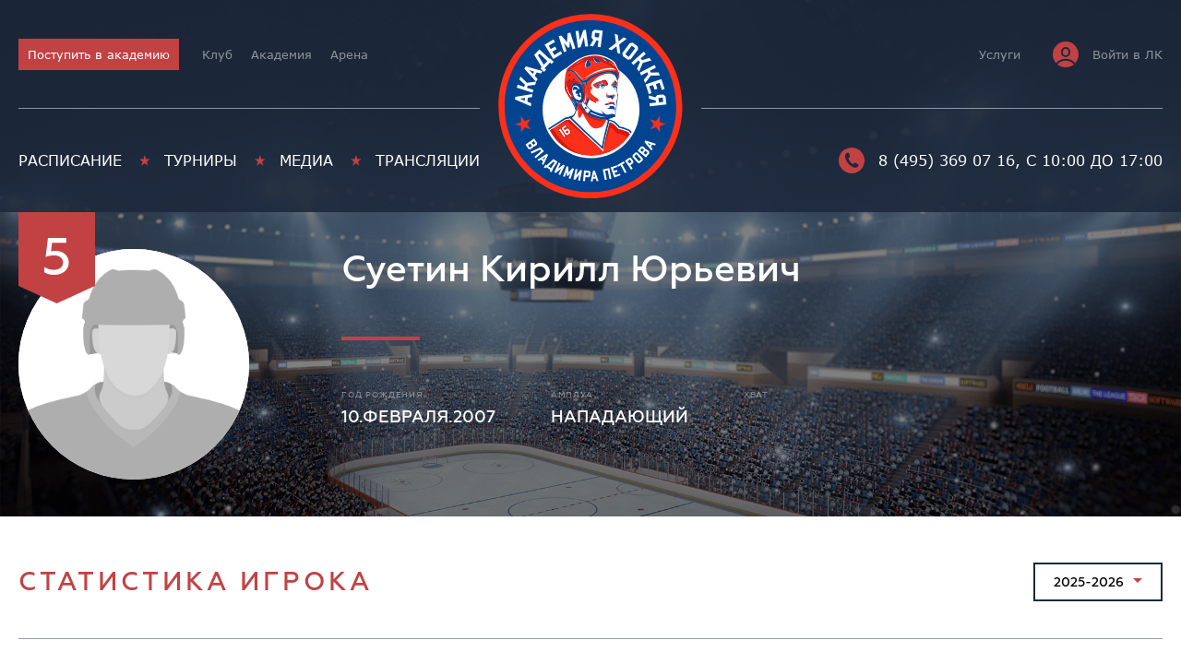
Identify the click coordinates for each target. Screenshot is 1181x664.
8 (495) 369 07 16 (927, 160)
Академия (281, 54)
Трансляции (428, 160)
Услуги (999, 54)
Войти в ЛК (1108, 54)
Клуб (217, 54)
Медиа (306, 160)
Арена (349, 54)
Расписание (70, 160)
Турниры (200, 160)
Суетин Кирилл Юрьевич (571, 269)
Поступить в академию (99, 54)
